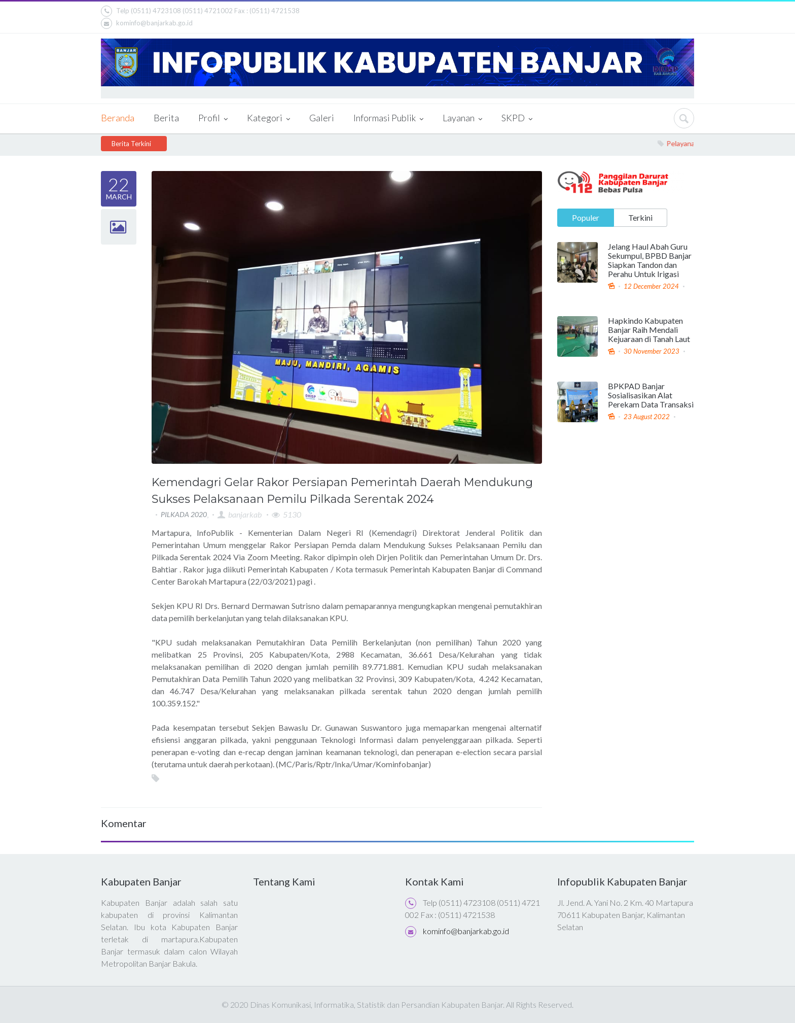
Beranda (117, 117)
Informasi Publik (388, 118)
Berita (166, 117)
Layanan (462, 118)
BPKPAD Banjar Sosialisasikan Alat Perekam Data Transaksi (651, 394)
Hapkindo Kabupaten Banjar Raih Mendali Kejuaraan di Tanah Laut (649, 330)
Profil (213, 118)
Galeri (321, 117)
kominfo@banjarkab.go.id (147, 23)
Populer (585, 217)
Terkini (640, 217)
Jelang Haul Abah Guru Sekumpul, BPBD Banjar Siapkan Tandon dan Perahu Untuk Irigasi (650, 260)
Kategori (268, 118)
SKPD (516, 118)
